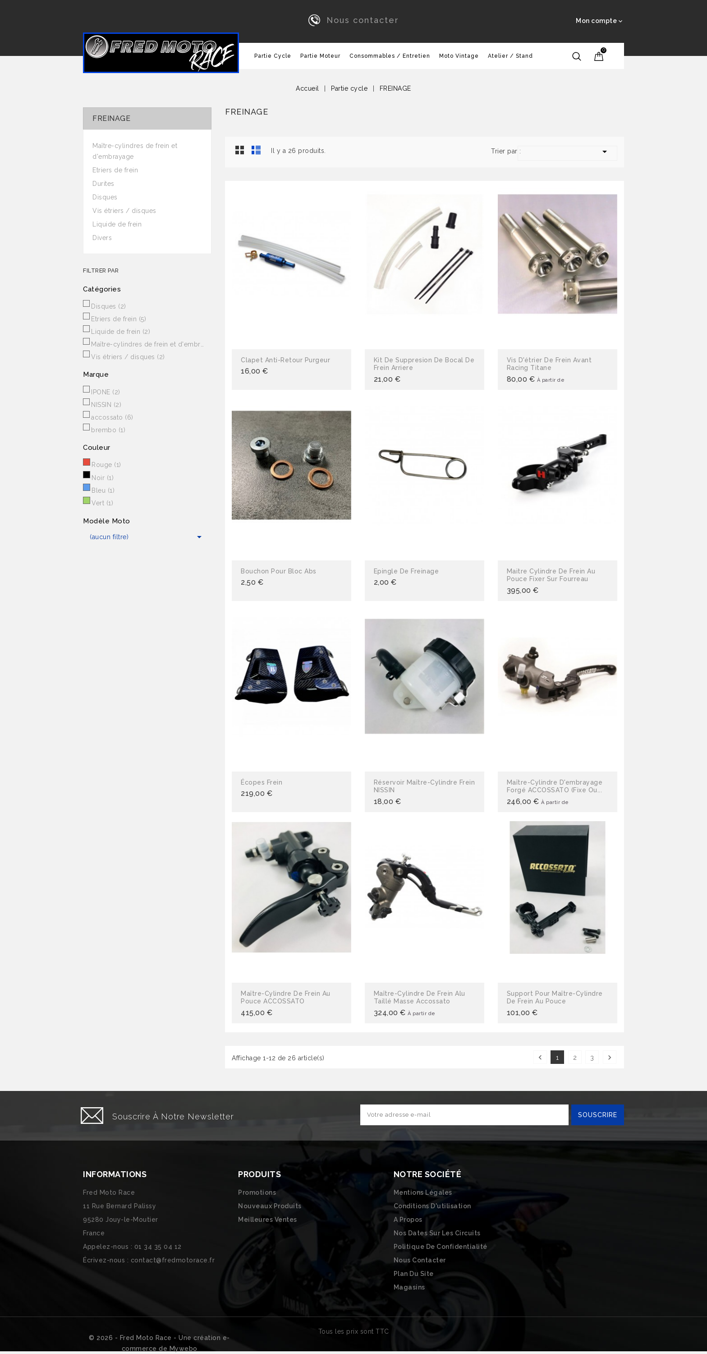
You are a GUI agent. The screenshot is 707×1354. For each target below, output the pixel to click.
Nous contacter (362, 20)
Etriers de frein (115, 170)
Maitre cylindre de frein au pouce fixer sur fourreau (551, 575)
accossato (112, 417)
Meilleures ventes (267, 1219)
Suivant (609, 1057)
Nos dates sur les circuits (437, 1233)
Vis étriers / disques (124, 210)
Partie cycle (272, 56)
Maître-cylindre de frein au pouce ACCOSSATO (286, 997)
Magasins (409, 1287)
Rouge (106, 464)
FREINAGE (111, 118)
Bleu (103, 490)
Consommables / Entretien (389, 56)
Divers (102, 237)
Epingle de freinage (406, 571)
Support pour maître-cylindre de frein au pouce (555, 997)
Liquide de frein (117, 224)
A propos (408, 1219)
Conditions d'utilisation (432, 1206)
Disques (105, 197)
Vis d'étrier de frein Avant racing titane (549, 364)
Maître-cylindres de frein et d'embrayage (134, 151)
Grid (239, 149)
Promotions (257, 1192)
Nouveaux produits (270, 1206)
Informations (115, 1174)
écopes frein (261, 782)
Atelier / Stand (510, 56)
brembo (108, 430)
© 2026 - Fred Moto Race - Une (141, 1337)
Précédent (540, 1057)
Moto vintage (459, 56)
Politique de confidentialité (440, 1246)
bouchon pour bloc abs (279, 571)
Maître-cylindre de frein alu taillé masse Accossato (419, 997)
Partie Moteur (320, 56)
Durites (103, 183)
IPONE (105, 392)
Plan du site (414, 1273)
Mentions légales (423, 1192)
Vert (102, 503)
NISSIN (106, 404)
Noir (103, 477)
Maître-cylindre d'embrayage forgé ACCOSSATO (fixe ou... (555, 786)
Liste (256, 149)
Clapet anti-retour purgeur (285, 360)
